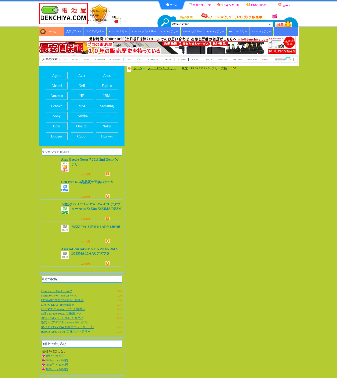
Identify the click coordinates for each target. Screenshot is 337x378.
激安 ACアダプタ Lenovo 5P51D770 (64, 322)
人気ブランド (74, 31)
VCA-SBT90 (115, 59)
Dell (82, 86)
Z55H (129, 59)
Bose (56, 126)
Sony (57, 116)
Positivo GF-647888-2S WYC (59, 295)
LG (106, 116)
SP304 (74, 59)
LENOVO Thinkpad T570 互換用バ (63, 309)
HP (81, 96)
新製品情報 (283, 59)
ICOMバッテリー (261, 31)
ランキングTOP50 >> (56, 152)
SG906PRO (100, 59)
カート (284, 5)
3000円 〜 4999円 (57, 360)
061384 (86, 59)
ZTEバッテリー (169, 31)
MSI (81, 106)
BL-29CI (168, 59)
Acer (81, 76)
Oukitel (82, 126)
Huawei (107, 136)
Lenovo (56, 106)
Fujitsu (107, 86)
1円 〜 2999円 (55, 356)
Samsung (107, 106)
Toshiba (82, 116)
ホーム (172, 4)
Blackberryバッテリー (144, 31)
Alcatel (56, 86)
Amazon (56, 96)
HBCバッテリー (238, 31)
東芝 (185, 68)
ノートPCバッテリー (162, 68)
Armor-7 (265, 59)
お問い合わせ (256, 4)
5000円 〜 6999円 (57, 365)
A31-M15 (182, 59)
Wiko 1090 (252, 59)
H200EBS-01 (153, 59)
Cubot (81, 136)
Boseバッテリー (118, 31)
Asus (107, 76)
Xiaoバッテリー (215, 31)
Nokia (106, 126)
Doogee (56, 136)
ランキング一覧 (228, 5)
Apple (56, 76)
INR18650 (237, 59)
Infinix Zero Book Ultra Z (56, 291)
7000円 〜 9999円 (57, 369)
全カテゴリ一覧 (200, 4)
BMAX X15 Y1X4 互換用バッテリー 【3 (67, 327)
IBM (106, 96)
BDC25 (194, 59)
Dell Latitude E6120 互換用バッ (61, 313)
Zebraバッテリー (192, 31)
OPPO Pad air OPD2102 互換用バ (62, 318)
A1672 (140, 59)
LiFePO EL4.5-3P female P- (58, 304)
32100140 (207, 59)
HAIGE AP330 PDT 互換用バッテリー (66, 331)
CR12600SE (222, 59)
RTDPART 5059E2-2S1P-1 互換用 (62, 300)
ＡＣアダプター (95, 31)
